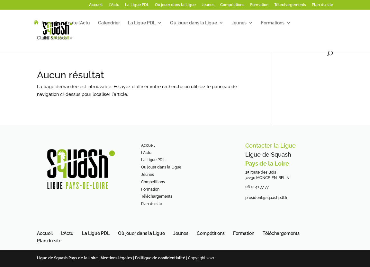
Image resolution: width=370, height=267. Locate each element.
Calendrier (109, 23)
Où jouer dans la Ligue (175, 5)
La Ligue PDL (137, 5)
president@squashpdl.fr (266, 197)
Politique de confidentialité (160, 258)
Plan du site (322, 5)
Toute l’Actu (77, 23)
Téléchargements (290, 5)
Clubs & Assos (52, 38)
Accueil (96, 5)
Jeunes (208, 5)
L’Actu (114, 5)
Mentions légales (116, 258)
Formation (259, 5)
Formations (272, 23)
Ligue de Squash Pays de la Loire (68, 258)
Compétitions (232, 5)
